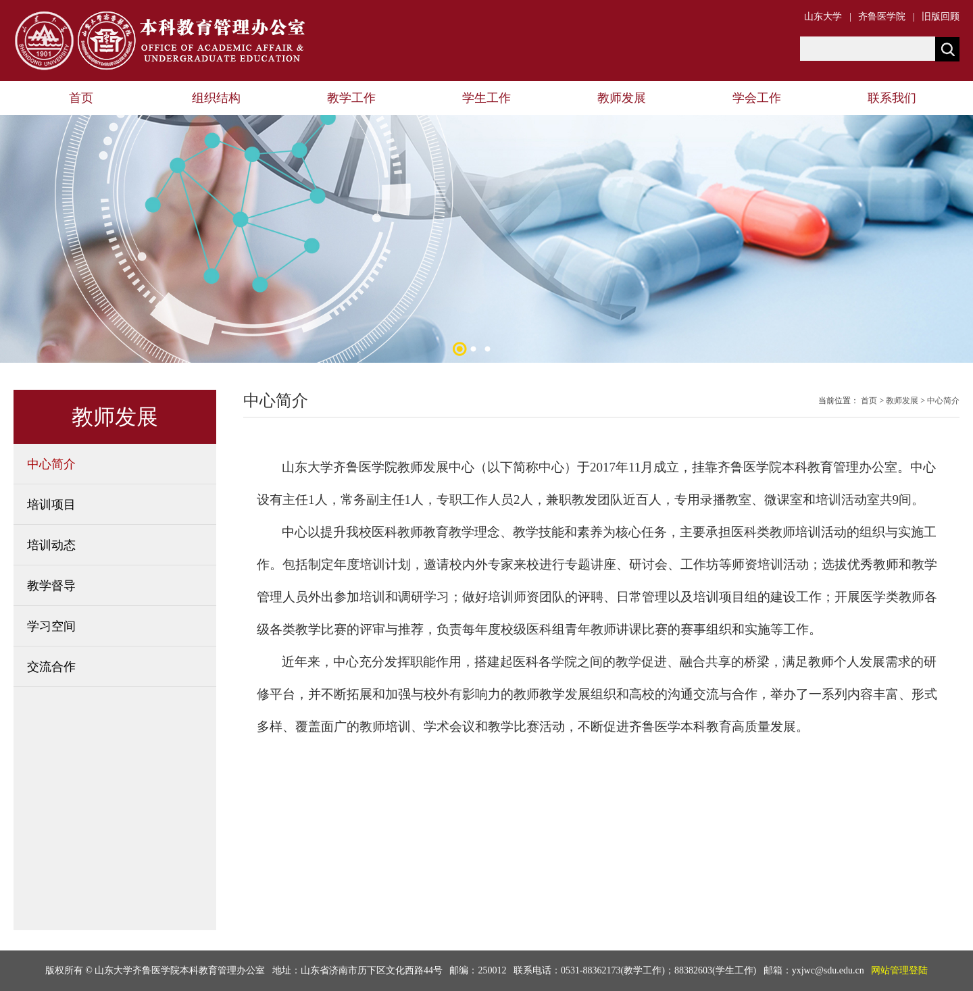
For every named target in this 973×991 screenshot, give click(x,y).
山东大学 (823, 16)
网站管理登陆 (899, 970)
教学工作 (351, 98)
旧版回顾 (940, 16)
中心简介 (51, 464)
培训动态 (51, 545)
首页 (81, 98)
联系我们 (892, 98)
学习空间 (51, 626)
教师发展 (621, 98)
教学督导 (51, 585)
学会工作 (756, 98)
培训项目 (51, 504)
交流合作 (51, 667)
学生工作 (486, 98)
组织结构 (216, 98)
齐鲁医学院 (881, 16)
